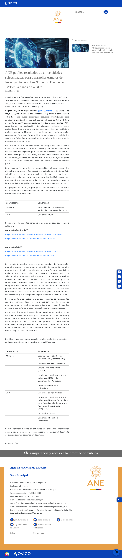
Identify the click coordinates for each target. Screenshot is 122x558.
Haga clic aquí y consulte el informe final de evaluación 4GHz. (34, 234)
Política (13, 533)
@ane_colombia (41, 520)
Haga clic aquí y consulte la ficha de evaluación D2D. (29, 256)
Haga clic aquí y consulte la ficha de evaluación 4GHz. (30, 238)
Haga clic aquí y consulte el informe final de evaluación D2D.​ (33, 251)
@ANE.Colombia (19, 520)
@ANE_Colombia (46, 111)
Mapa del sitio (38, 533)
